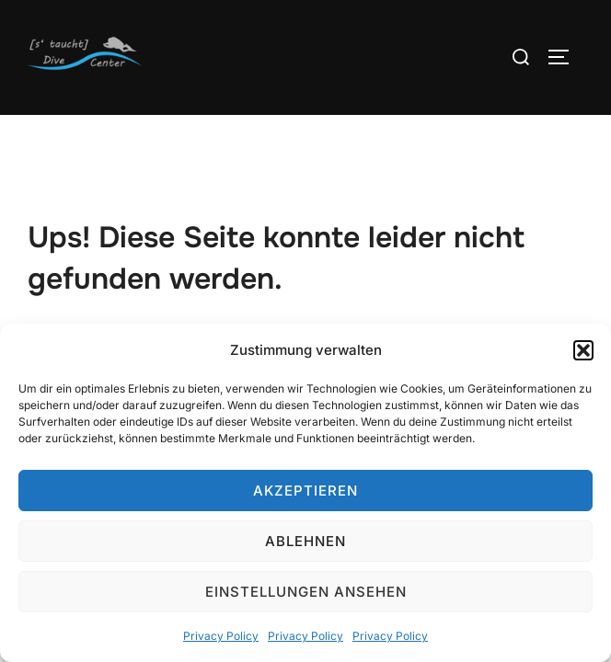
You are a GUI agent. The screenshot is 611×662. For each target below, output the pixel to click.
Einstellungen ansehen (306, 591)
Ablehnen (305, 541)
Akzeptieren (305, 490)
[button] (583, 350)
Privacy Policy (221, 636)
